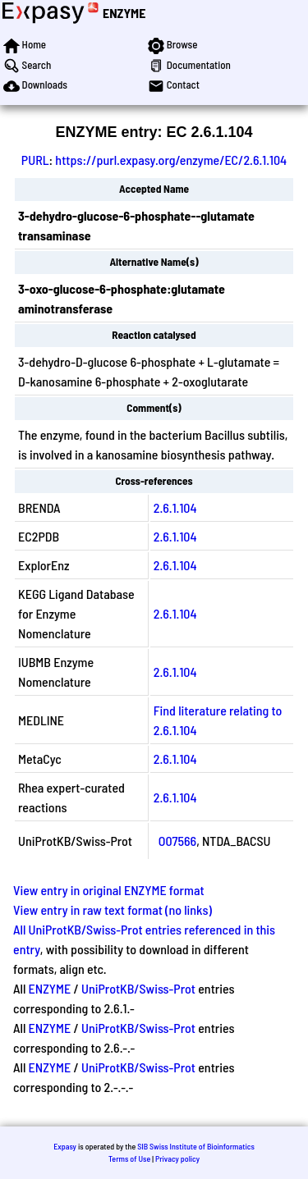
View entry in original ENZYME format (109, 890)
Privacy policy (177, 1158)
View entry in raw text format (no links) (112, 909)
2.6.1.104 (175, 507)
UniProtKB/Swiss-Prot (138, 988)
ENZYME (124, 13)
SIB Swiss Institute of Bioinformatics (196, 1146)
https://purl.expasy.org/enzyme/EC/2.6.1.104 (171, 159)
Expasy (64, 1146)
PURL (35, 159)
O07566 (177, 840)
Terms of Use (129, 1158)
